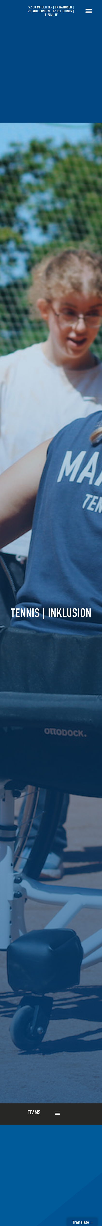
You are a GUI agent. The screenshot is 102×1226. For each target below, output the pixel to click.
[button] (57, 1113)
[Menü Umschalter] (88, 11)
